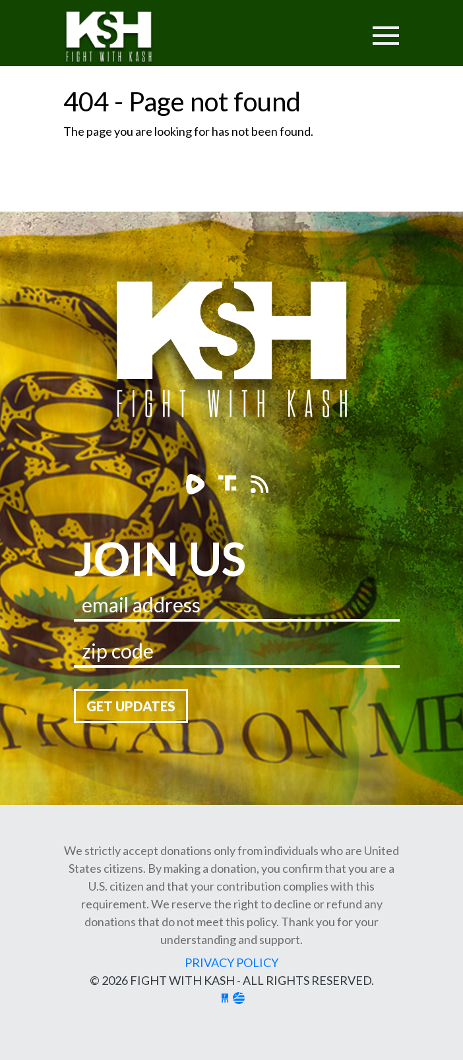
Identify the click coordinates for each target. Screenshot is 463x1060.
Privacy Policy (231, 962)
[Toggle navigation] (335, 27)
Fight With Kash (121, 39)
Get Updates (130, 706)
